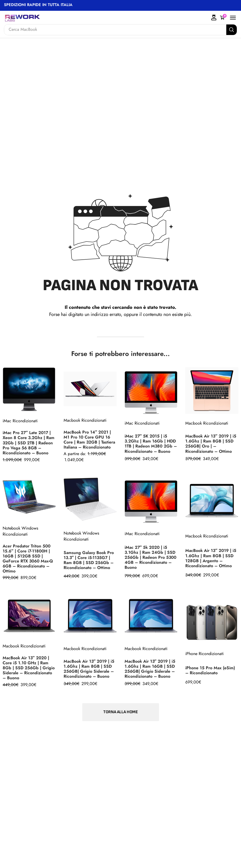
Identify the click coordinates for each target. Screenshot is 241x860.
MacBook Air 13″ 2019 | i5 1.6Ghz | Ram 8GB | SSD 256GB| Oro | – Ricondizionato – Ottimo (211, 443)
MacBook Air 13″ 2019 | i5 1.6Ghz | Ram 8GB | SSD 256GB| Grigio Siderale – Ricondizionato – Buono (89, 668)
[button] (223, 18)
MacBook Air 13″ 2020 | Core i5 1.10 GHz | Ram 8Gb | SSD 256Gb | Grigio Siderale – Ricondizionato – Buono (29, 668)
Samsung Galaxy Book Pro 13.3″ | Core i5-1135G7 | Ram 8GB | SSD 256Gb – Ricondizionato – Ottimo (89, 560)
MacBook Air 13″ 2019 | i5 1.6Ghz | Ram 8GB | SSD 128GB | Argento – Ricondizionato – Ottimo (211, 558)
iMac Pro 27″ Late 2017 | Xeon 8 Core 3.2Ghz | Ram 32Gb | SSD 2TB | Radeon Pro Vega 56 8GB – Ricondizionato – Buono (29, 443)
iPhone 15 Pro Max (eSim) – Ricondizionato (210, 670)
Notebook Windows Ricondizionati (20, 531)
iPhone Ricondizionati (204, 654)
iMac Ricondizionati (20, 421)
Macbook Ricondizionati (85, 420)
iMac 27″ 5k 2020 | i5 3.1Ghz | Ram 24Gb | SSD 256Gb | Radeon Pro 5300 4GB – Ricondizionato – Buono (151, 557)
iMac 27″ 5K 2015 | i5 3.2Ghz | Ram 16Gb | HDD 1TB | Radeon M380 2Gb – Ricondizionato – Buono (151, 443)
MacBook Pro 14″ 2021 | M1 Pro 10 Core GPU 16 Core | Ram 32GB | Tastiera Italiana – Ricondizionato (89, 439)
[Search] (231, 29)
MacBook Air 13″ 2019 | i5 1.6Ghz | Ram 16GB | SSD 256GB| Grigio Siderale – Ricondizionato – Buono (150, 668)
